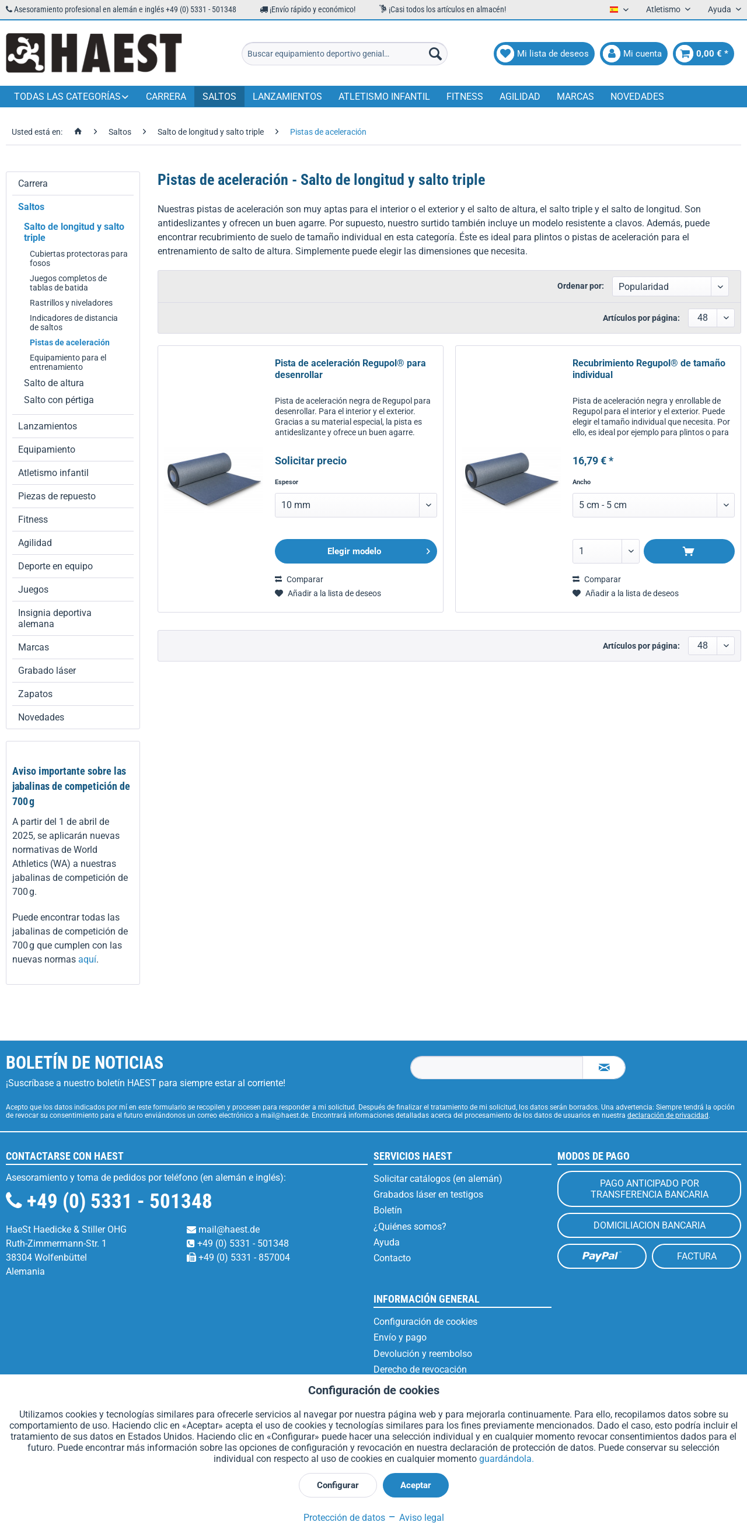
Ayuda (387, 1242)
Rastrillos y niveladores (71, 302)
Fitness (33, 519)
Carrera (33, 183)
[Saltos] (219, 96)
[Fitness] (464, 96)
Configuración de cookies (425, 1321)
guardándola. (506, 1458)
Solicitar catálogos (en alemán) (438, 1178)
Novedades (41, 717)
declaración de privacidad (667, 1115)
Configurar (338, 1485)
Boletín (388, 1210)
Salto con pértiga (59, 399)
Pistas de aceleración (70, 342)
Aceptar (415, 1485)
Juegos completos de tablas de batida (68, 283)
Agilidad (35, 542)
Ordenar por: (580, 286)
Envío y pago (400, 1337)
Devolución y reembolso (423, 1353)
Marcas (33, 647)
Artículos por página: (641, 318)
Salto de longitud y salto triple (74, 232)
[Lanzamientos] (287, 96)
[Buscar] (435, 53)
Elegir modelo (378, 549)
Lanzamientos (47, 426)
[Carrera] (166, 96)
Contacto (392, 1258)
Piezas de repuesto (57, 496)
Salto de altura (54, 383)
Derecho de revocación (420, 1369)
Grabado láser (47, 670)
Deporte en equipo (55, 566)
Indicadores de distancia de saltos (74, 322)
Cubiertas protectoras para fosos (79, 258)
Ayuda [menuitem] (720, 9)
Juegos (33, 589)
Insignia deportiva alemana (55, 618)
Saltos (31, 206)
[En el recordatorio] (328, 593)
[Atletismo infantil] (384, 96)
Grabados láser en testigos (428, 1194)
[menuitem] (345, 53)
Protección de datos (344, 1517)
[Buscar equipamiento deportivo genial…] (345, 53)
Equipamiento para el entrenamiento (68, 362)
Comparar (299, 579)
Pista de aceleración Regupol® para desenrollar (350, 369)
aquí (87, 959)
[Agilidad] (520, 96)
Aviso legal (416, 1517)
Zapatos (35, 693)
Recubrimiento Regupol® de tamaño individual (649, 369)
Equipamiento (46, 449)
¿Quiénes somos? (410, 1226)
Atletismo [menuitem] (664, 9)
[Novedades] (637, 96)
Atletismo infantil (53, 472)
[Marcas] (575, 96)
